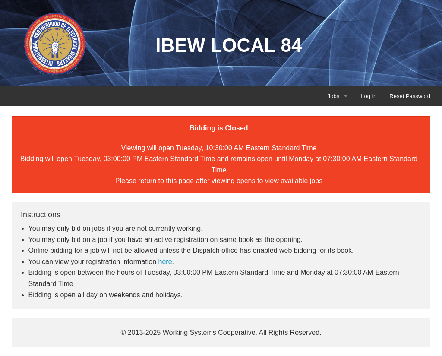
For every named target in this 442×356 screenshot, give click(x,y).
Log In (368, 96)
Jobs (333, 96)
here (165, 261)
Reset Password (409, 96)
